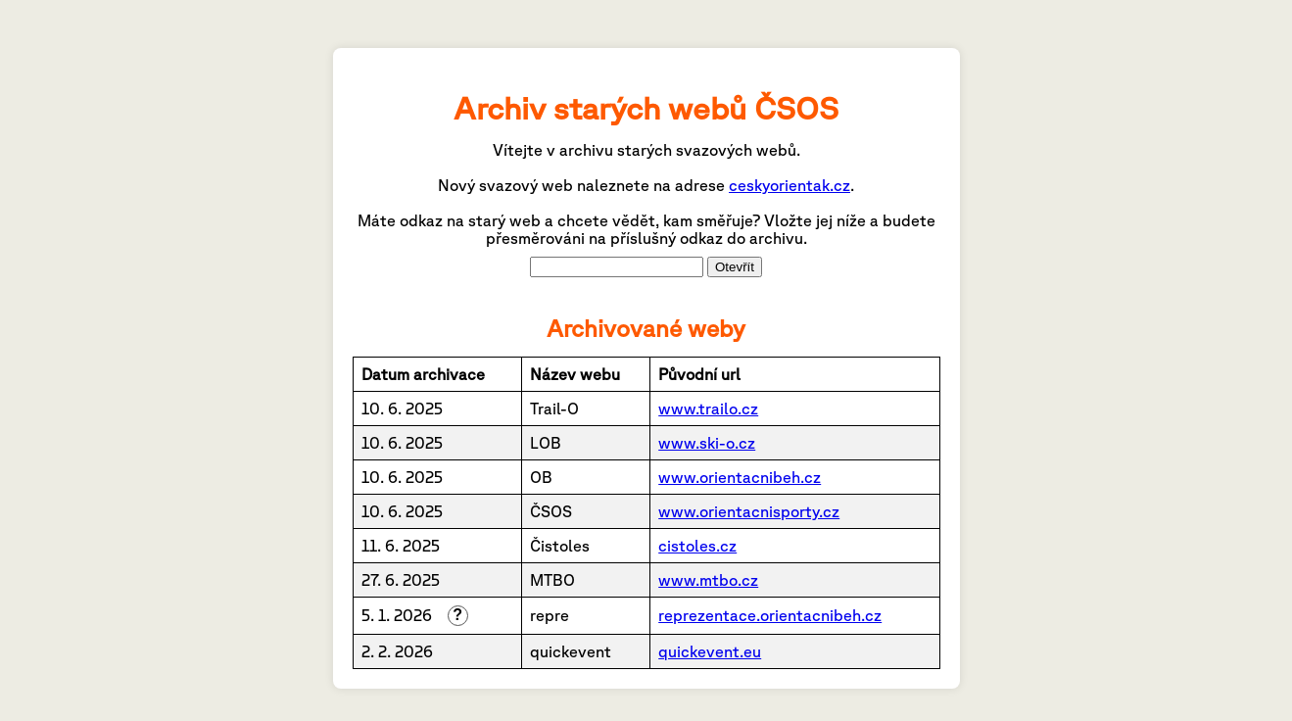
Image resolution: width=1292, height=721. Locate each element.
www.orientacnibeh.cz (739, 477)
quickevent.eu (709, 651)
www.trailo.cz (708, 408)
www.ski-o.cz (706, 443)
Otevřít (734, 267)
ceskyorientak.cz (789, 185)
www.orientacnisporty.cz (748, 511)
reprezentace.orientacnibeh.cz (770, 615)
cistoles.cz (697, 545)
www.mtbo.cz (708, 580)
